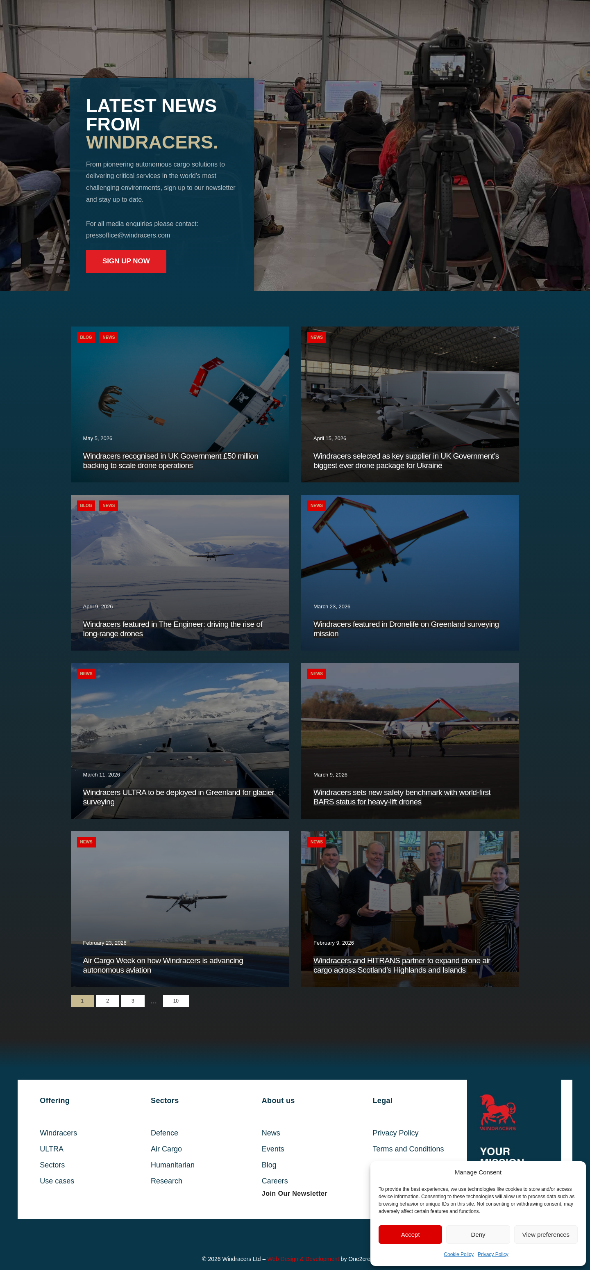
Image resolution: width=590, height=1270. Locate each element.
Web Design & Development (303, 1259)
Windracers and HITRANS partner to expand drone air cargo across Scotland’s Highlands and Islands (401, 965)
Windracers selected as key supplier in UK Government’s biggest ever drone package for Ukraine (406, 461)
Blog (86, 337)
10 (176, 1001)
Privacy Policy (493, 1254)
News (108, 337)
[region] (295, 145)
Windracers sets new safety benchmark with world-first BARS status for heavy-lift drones (401, 797)
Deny (478, 1234)
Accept (410, 1234)
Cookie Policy (459, 1254)
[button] (294, 1193)
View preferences (546, 1234)
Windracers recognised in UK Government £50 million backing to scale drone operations (171, 461)
